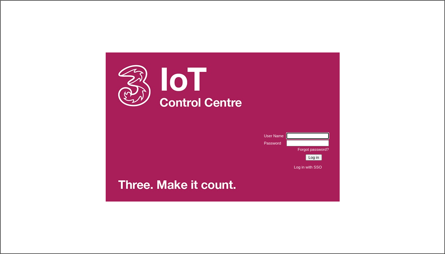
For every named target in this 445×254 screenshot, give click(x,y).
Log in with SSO (308, 167)
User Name (274, 136)
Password (272, 143)
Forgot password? (313, 149)
